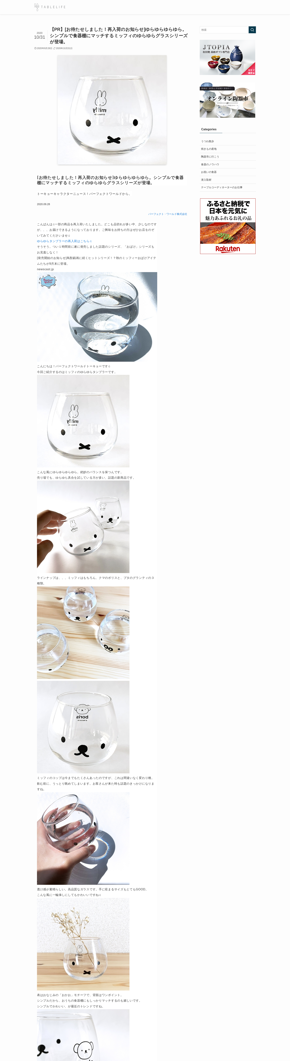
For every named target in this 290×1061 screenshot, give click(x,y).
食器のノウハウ (210, 164)
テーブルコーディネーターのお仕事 (221, 187)
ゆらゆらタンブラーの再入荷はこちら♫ (64, 241)
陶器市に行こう (210, 156)
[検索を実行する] (252, 29)
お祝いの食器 (209, 171)
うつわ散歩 (207, 141)
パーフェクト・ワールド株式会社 (167, 213)
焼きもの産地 (209, 148)
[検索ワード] (228, 29)
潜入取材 (206, 179)
